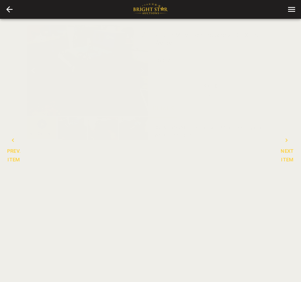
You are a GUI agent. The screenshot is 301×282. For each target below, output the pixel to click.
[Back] (9, 9)
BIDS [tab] (258, 108)
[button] (9, 9)
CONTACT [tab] (195, 108)
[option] (87, 70)
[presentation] (150, 9)
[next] (142, 70)
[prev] (33, 70)
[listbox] (87, 70)
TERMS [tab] (226, 108)
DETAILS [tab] (164, 108)
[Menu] (291, 9)
